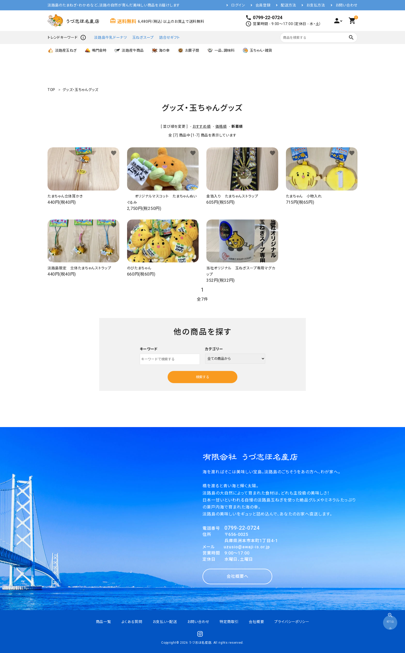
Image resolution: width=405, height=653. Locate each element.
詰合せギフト (169, 37)
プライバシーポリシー (291, 622)
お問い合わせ (346, 5)
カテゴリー (214, 349)
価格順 (221, 126)
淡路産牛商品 (129, 50)
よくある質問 (131, 622)
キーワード (149, 349)
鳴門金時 (95, 50)
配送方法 (288, 5)
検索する (202, 377)
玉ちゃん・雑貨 (257, 50)
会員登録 (263, 5)
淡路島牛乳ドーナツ (110, 37)
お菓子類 (188, 50)
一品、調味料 (221, 50)
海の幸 (160, 50)
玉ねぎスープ (143, 37)
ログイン (238, 5)
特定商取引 (229, 622)
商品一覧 (103, 622)
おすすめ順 (201, 126)
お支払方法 (315, 5)
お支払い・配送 (165, 622)
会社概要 (256, 622)
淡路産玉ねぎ (62, 50)
